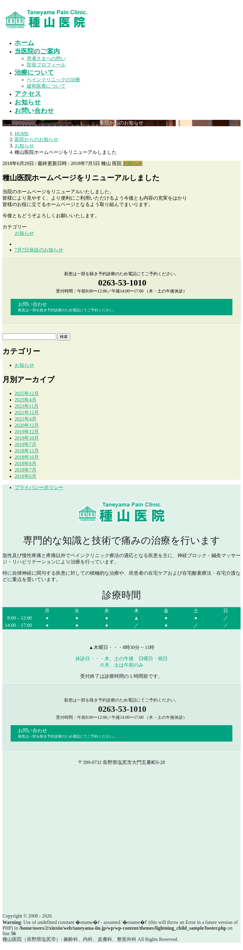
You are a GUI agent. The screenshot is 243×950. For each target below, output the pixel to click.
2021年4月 (25, 418)
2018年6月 (25, 476)
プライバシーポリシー (39, 487)
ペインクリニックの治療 (53, 79)
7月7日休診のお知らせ (39, 249)
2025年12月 (27, 393)
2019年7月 (25, 444)
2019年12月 (27, 431)
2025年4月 (25, 399)
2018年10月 (27, 457)
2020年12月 (27, 425)
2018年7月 (25, 469)
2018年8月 (25, 463)
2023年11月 (27, 406)
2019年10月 (27, 438)
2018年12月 (27, 450)
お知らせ (132, 163)
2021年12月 (27, 412)
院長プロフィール (46, 64)
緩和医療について (46, 86)
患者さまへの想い (46, 58)
